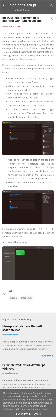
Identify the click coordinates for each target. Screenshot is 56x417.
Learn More (23, 413)
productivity (26, 295)
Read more (47, 353)
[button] (52, 18)
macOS (13, 295)
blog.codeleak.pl (23, 5)
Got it (37, 413)
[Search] (52, 6)
